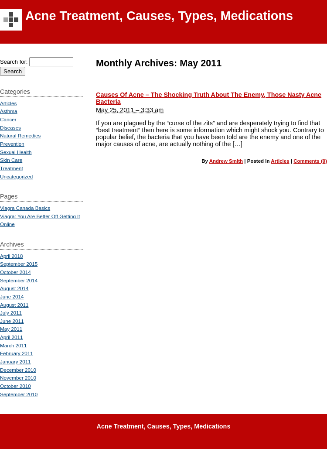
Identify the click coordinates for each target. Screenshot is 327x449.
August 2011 (14, 305)
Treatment (11, 168)
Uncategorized (16, 176)
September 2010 (18, 394)
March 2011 (13, 345)
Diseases (10, 127)
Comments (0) (310, 161)
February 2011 (16, 353)
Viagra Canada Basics (25, 208)
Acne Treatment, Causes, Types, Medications (159, 16)
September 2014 (18, 280)
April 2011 (11, 337)
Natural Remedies (20, 135)
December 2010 (18, 370)
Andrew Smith (226, 161)
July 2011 (11, 312)
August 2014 (14, 288)
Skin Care (11, 160)
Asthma (8, 111)
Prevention (12, 144)
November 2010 (18, 377)
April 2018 (11, 256)
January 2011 (15, 361)
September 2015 (18, 264)
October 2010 (15, 386)
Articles (280, 161)
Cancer (8, 119)
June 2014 (12, 296)
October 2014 (15, 272)
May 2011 (11, 329)
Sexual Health (16, 152)
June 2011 (12, 321)
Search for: (13, 61)
